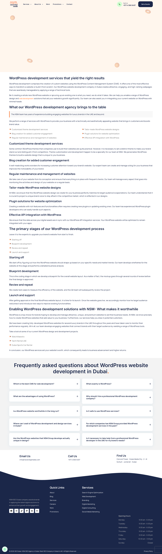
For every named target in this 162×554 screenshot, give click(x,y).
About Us (37, 4)
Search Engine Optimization (92, 492)
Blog (51, 496)
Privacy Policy (148, 551)
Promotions (57, 4)
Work (48, 4)
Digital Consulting (89, 508)
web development (27, 98)
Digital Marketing (88, 504)
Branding (85, 500)
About (52, 492)
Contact (69, 4)
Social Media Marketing (90, 512)
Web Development (89, 496)
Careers (53, 504)
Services (26, 4)
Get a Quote (145, 4)
